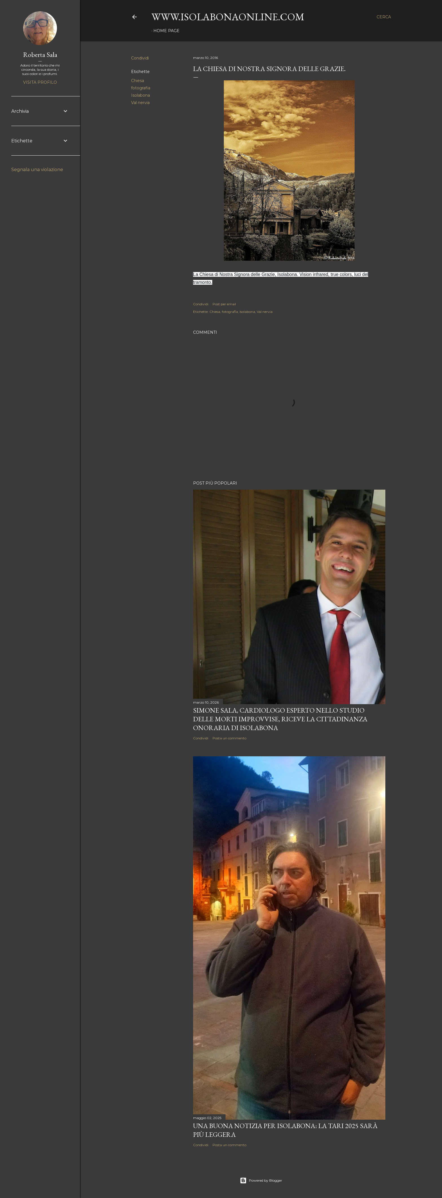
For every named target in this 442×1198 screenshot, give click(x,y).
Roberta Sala (40, 54)
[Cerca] (384, 17)
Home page (166, 30)
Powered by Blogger (261, 1180)
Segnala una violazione (37, 169)
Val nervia (140, 102)
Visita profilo (40, 82)
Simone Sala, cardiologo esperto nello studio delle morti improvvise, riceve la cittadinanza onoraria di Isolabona (280, 719)
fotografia (140, 87)
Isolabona (140, 95)
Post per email (224, 304)
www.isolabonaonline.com (227, 16)
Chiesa (137, 80)
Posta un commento (229, 738)
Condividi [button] (140, 58)
